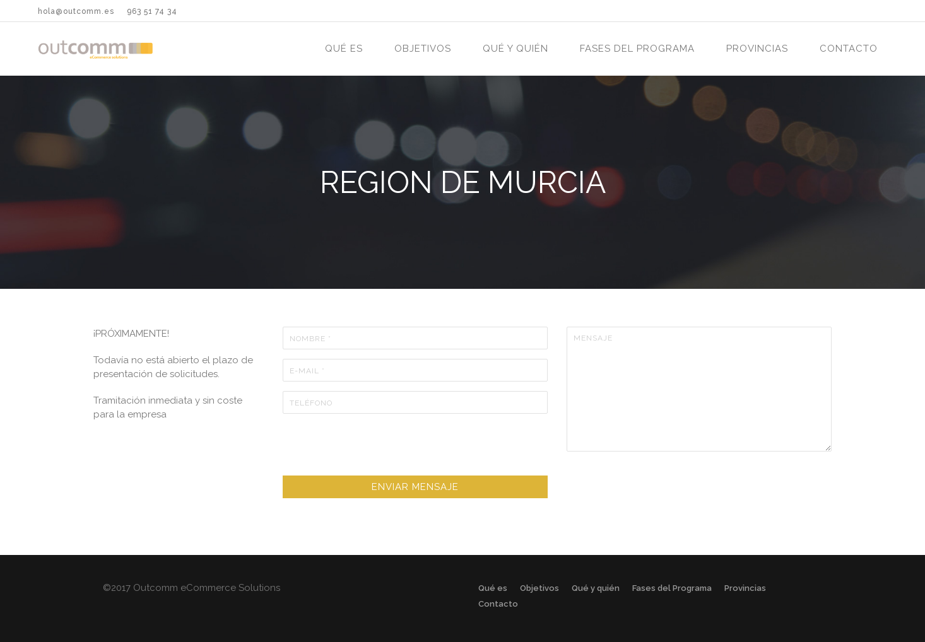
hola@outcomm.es (76, 11)
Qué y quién (515, 48)
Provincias (757, 48)
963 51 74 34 (152, 11)
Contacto (849, 48)
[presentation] (378, 447)
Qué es (344, 48)
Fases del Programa (637, 48)
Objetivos (422, 48)
